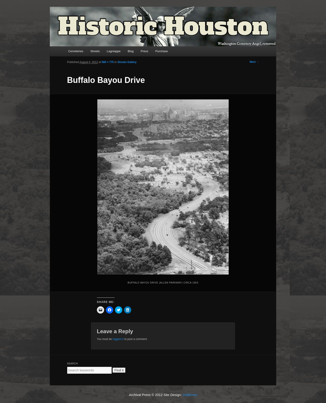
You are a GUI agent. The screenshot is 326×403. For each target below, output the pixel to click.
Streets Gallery (127, 62)
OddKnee (190, 395)
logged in (118, 339)
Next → (254, 61)
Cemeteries (75, 51)
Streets (95, 51)
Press (144, 51)
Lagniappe (114, 51)
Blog (131, 51)
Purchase (161, 51)
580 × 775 (108, 62)
